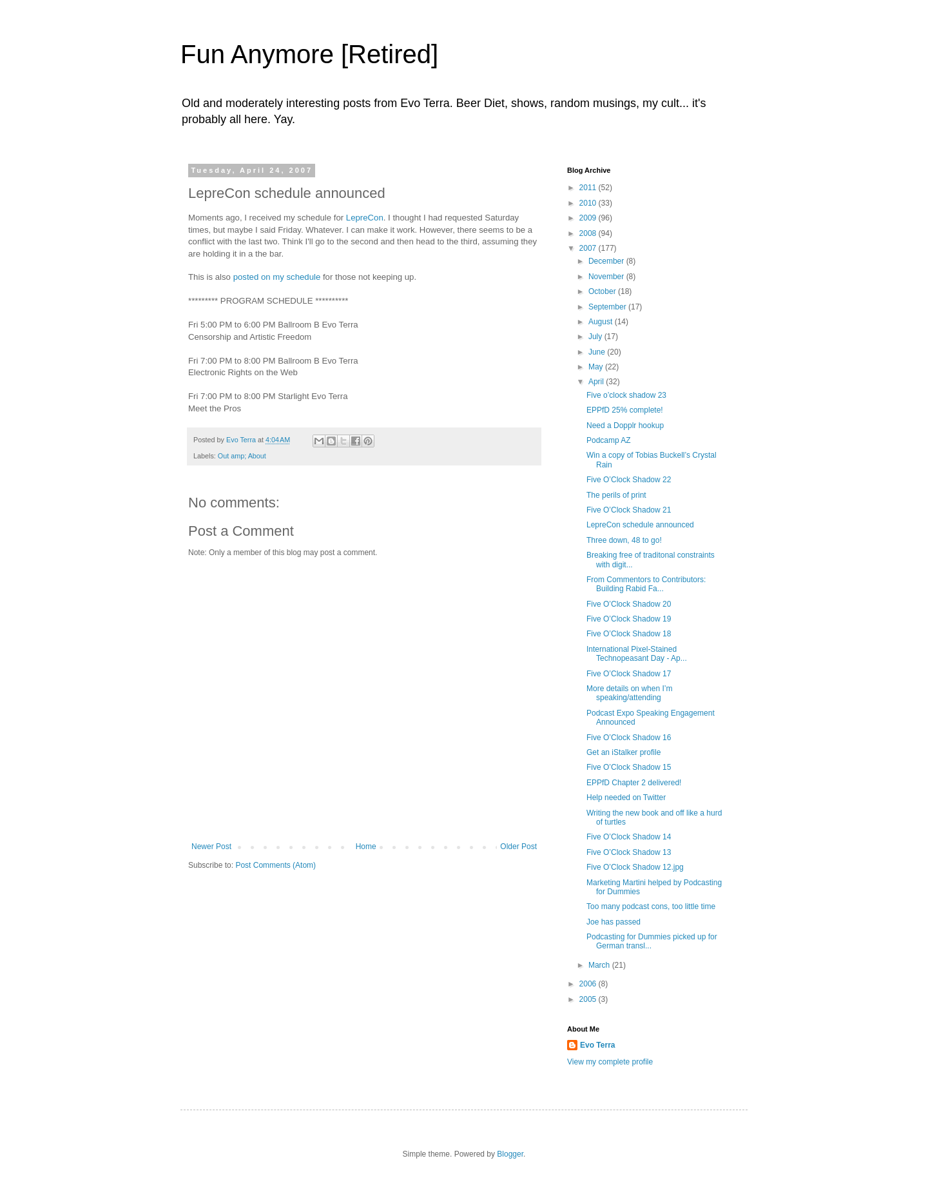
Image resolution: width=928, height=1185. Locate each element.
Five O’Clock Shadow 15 (628, 767)
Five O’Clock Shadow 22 (628, 479)
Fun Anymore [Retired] (309, 54)
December (607, 261)
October (603, 291)
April (597, 381)
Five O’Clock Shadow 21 (628, 509)
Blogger (510, 1154)
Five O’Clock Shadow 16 (628, 737)
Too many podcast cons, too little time (650, 906)
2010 (589, 203)
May (596, 366)
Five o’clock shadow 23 (626, 395)
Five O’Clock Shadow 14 (628, 836)
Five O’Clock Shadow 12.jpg (635, 867)
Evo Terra (597, 1045)
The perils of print (616, 495)
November (607, 276)
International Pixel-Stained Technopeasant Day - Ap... (636, 654)
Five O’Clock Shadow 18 (628, 633)
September (608, 306)
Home (366, 846)
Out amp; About (242, 456)
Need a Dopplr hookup (625, 425)
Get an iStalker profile (623, 752)
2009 (589, 217)
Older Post (518, 846)
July (596, 336)
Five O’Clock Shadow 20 (628, 604)
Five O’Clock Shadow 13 (628, 852)
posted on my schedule (277, 277)
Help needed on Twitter (626, 797)
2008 (589, 233)
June (597, 352)
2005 (589, 999)
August (601, 321)
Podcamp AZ (608, 440)
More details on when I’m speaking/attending (629, 693)
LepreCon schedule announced (640, 524)
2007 (589, 248)
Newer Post (211, 846)
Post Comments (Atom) (275, 865)
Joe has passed (613, 921)
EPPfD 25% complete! (624, 410)
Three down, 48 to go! (624, 540)
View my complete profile (610, 1061)
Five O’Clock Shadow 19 (628, 618)
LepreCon (364, 217)
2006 (589, 983)
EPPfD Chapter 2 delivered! (633, 782)
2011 (589, 187)
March (600, 965)
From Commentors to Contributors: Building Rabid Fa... (646, 584)
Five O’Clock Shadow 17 (628, 673)
